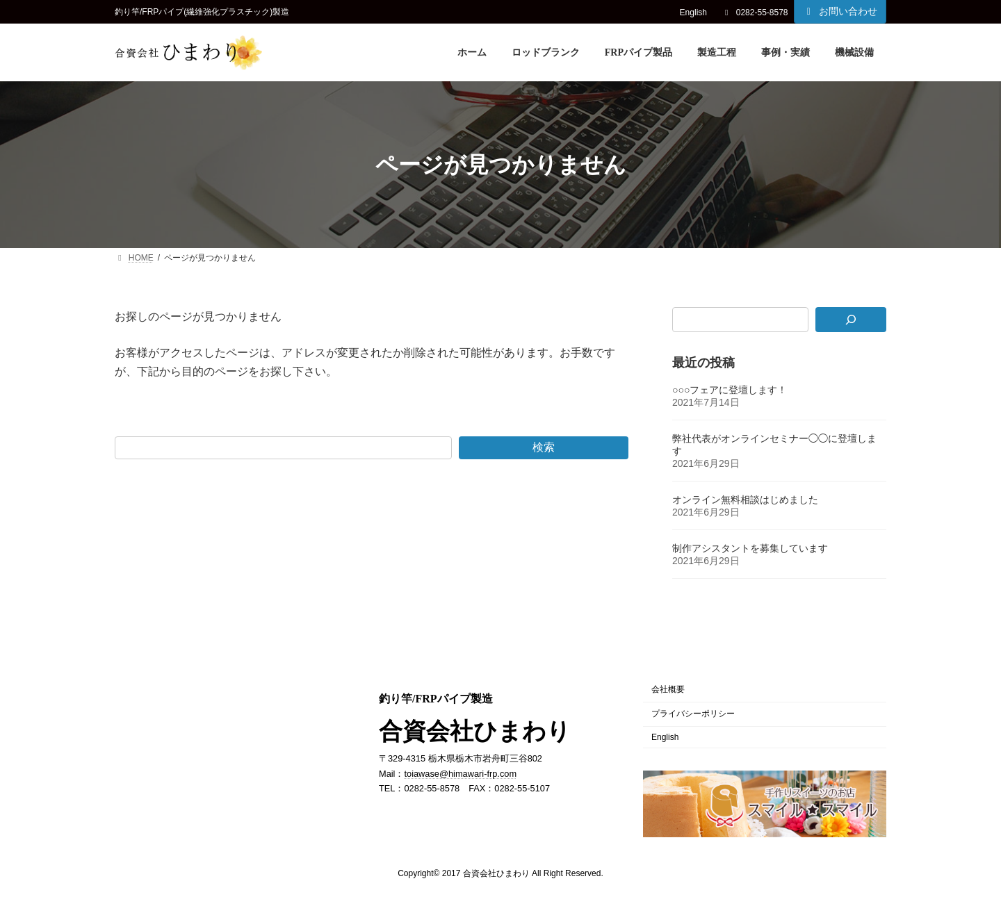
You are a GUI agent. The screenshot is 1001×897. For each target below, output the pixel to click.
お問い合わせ (840, 11)
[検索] (851, 319)
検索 (543, 447)
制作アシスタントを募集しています (750, 548)
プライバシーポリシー (693, 713)
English (693, 12)
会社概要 (668, 689)
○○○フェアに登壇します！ (729, 390)
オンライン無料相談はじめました (745, 500)
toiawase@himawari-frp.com (460, 773)
